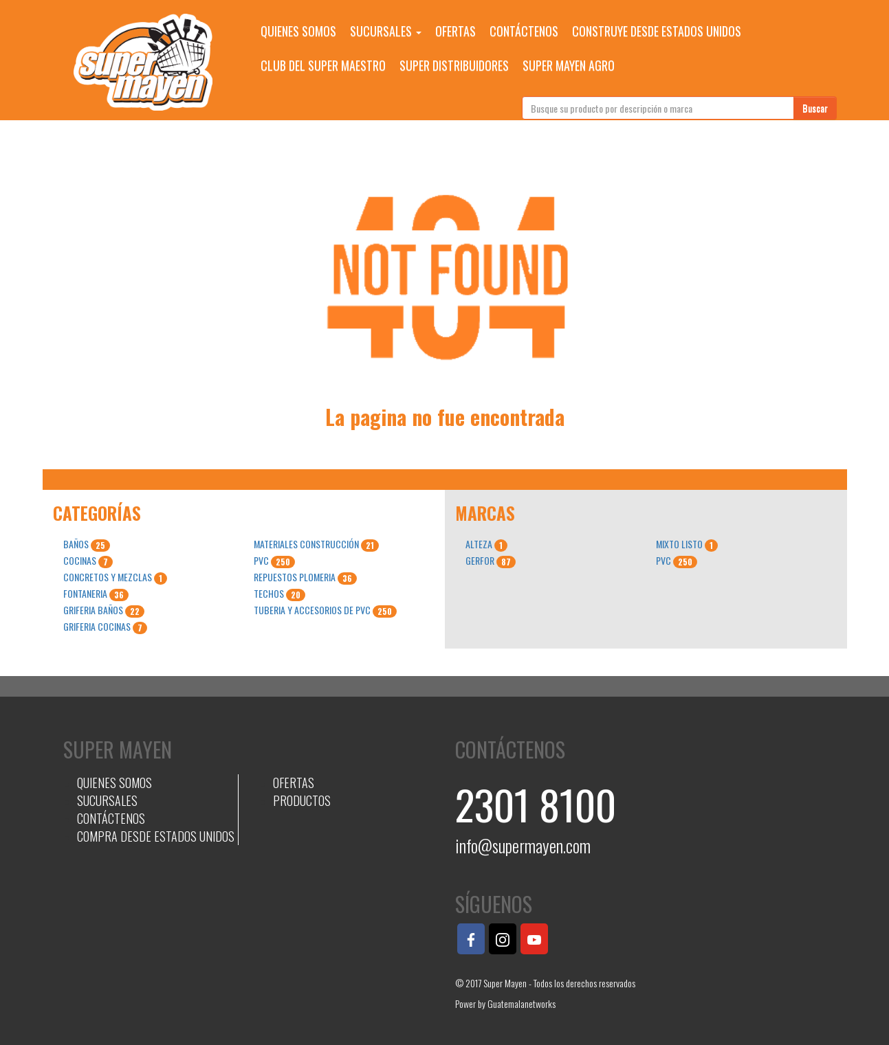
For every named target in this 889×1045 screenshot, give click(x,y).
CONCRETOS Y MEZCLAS (115, 577)
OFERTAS (455, 31)
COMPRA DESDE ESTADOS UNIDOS (155, 836)
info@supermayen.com (523, 845)
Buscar (815, 107)
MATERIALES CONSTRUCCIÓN (316, 544)
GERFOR (490, 560)
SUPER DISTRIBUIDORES (454, 65)
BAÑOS (86, 544)
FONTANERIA (96, 593)
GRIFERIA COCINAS (105, 626)
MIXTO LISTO (687, 544)
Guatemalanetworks (521, 1003)
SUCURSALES (385, 31)
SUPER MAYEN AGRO (569, 65)
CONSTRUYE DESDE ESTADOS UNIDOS (656, 31)
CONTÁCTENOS (524, 31)
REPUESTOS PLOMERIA (305, 577)
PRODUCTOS (302, 800)
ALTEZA (486, 544)
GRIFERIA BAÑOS (103, 610)
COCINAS (88, 560)
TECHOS (279, 593)
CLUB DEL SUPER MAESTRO (323, 65)
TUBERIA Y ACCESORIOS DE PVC (325, 610)
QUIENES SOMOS (298, 31)
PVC (274, 560)
